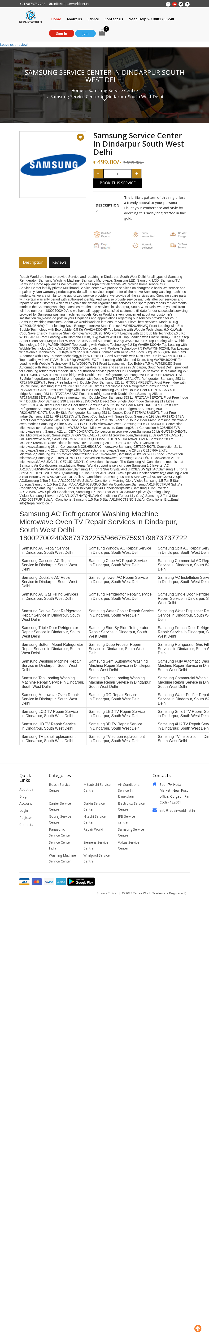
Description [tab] (33, 262)
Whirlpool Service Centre (96, 858)
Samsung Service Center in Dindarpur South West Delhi (106, 96)
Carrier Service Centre (60, 806)
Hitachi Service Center (94, 819)
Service (93, 19)
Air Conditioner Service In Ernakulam (129, 790)
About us (26, 789)
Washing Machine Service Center (62, 858)
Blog (22, 796)
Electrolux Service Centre (131, 806)
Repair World (93, 829)
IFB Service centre (126, 819)
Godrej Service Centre (60, 819)
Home (56, 19)
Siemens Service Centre (95, 845)
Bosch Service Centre (59, 787)
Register (25, 817)
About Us (74, 19)
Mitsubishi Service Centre (97, 787)
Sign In (61, 33)
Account (25, 803)
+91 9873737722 (32, 3)
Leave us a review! (14, 44)
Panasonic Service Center (60, 832)
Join (85, 33)
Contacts (26, 824)
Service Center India (60, 845)
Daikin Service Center (94, 806)
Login (23, 810)
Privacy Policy (106, 893)
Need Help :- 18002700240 (151, 19)
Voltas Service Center (128, 845)
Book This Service (118, 183)
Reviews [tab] (59, 262)
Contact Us (113, 19)
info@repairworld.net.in (69, 3)
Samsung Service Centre (113, 90)
